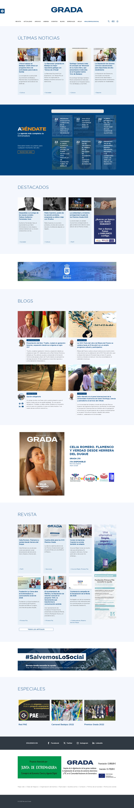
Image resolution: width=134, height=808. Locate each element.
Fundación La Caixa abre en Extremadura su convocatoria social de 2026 (28, 595)
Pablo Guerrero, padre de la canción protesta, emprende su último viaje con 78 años (54, 216)
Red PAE (23, 724)
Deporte (98, 92)
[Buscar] (108, 21)
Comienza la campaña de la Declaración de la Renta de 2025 (80, 594)
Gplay (80, 21)
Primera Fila (84, 569)
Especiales (71, 21)
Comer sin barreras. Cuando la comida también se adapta (77, 542)
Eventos (54, 21)
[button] (2, 11)
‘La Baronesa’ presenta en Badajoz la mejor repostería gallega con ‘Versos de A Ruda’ (54, 67)
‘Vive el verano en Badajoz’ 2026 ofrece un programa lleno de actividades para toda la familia (28, 68)
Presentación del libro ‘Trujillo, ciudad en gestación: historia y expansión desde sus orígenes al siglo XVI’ (46, 345)
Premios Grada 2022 (94, 724)
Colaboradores (75, 620)
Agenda (46, 21)
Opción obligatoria (34, 397)
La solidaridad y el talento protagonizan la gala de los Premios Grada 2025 (80, 215)
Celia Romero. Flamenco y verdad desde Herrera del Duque (29, 542)
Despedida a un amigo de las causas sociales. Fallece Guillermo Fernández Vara (29, 216)
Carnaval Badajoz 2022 (62, 724)
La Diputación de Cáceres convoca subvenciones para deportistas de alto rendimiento (104, 67)
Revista (18, 21)
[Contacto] (113, 21)
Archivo (38, 21)
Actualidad (28, 21)
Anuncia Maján (75, 569)
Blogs (62, 21)
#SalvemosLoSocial (91, 21)
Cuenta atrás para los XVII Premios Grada (54, 541)
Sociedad (48, 92)
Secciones (49, 569)
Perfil (72, 242)
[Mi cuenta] (117, 21)
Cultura (22, 92)
